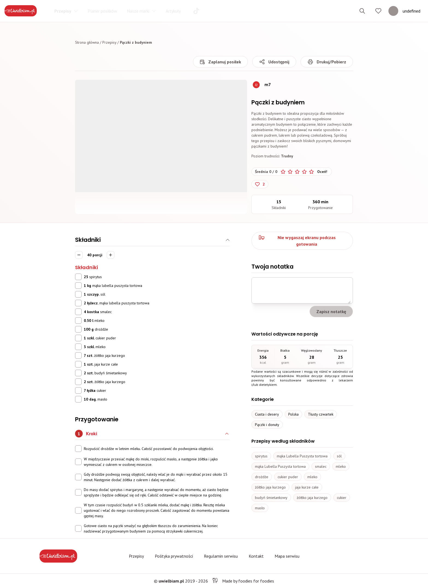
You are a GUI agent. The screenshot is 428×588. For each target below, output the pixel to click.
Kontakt (256, 556)
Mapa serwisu (287, 556)
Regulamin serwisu (221, 556)
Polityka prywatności (174, 556)
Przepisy (109, 42)
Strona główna (87, 42)
